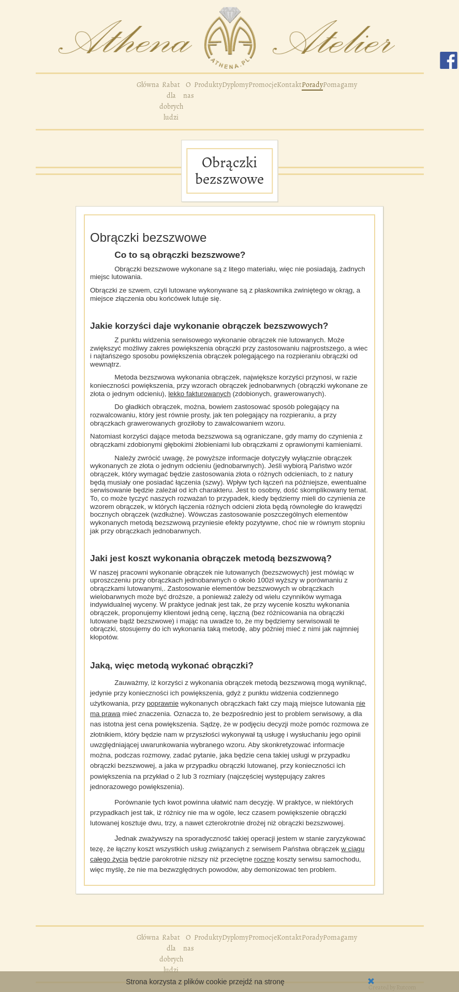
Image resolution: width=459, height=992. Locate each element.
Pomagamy (340, 85)
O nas (188, 90)
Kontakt (289, 85)
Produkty (208, 85)
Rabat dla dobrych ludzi (171, 101)
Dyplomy (235, 85)
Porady (312, 85)
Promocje (262, 85)
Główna (148, 85)
